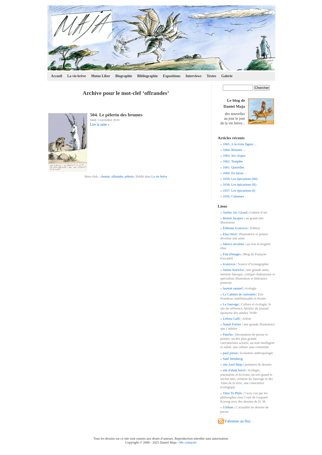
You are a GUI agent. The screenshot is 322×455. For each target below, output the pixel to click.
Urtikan (228, 407)
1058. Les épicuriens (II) (239, 184)
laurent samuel (233, 288)
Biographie (123, 76)
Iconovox (229, 264)
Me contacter (188, 442)
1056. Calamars (233, 196)
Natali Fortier (232, 324)
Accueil (56, 76)
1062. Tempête (233, 161)
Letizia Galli (231, 318)
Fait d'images (232, 254)
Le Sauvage (231, 304)
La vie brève (76, 76)
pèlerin (129, 176)
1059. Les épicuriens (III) (240, 179)
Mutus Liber (100, 76)
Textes (211, 76)
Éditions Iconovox (235, 228)
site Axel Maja (233, 364)
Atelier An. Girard (235, 212)
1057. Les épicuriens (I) (239, 190)
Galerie (227, 76)
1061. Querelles (233, 167)
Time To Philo (232, 393)
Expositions (172, 76)
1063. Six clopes (234, 155)
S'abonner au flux (238, 421)
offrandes (117, 176)
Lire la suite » (100, 124)
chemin (105, 176)
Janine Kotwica (233, 270)
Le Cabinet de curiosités (239, 294)
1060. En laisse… (235, 173)
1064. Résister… (234, 150)
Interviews (193, 76)
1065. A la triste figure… (240, 144)
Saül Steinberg (233, 359)
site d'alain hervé (234, 370)
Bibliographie (147, 76)
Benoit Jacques (233, 218)
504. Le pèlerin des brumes (116, 114)
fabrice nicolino (233, 244)
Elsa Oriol (230, 234)
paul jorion (230, 353)
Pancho (228, 334)
